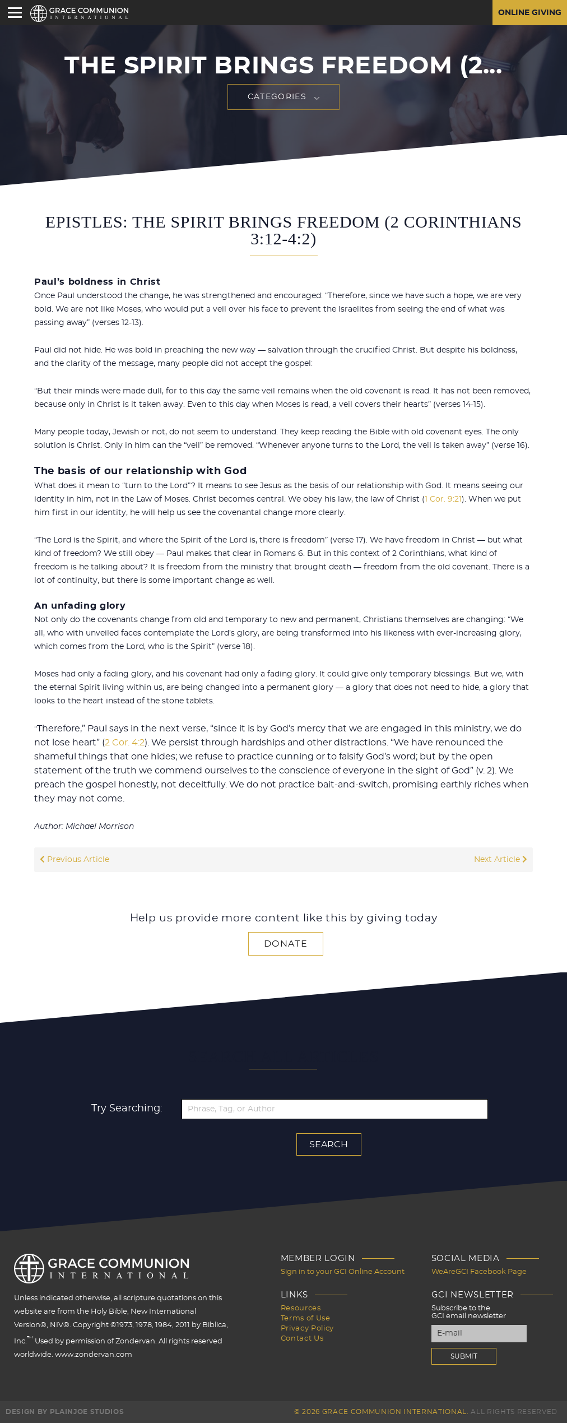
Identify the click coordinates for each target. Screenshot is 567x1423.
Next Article (500, 860)
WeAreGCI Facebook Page (479, 1272)
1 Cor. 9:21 (443, 499)
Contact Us (302, 1338)
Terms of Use (306, 1318)
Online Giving (529, 13)
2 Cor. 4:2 (125, 742)
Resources (301, 1308)
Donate (286, 943)
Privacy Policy (307, 1328)
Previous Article (74, 860)
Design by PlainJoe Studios (65, 1411)
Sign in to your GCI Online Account (343, 1272)
